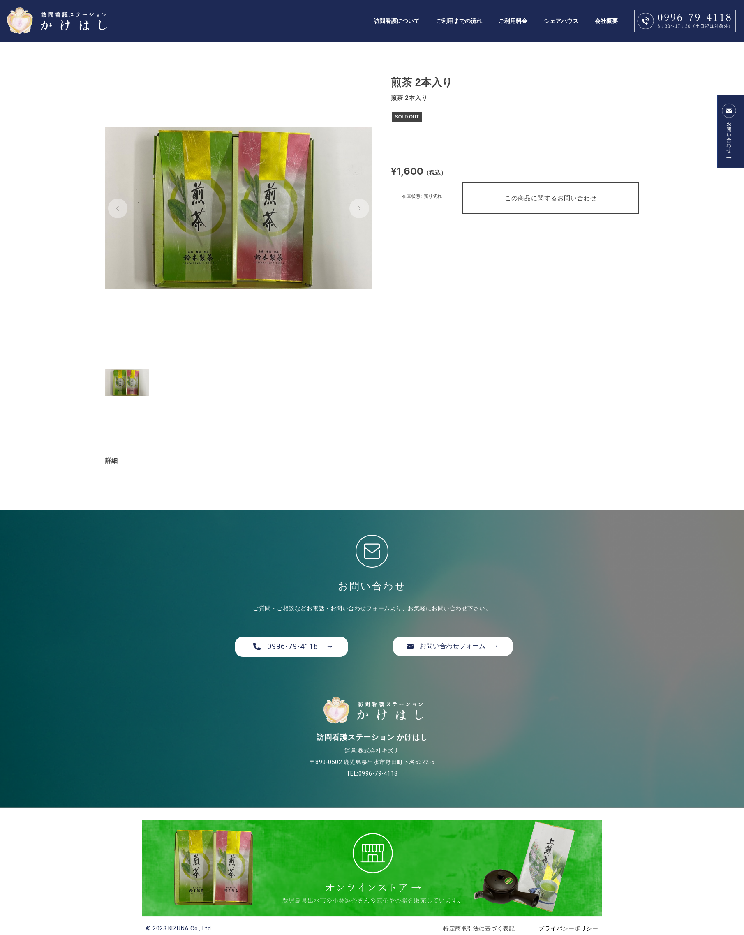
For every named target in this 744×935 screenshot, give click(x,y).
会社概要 (606, 21)
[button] (118, 208)
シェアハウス (561, 21)
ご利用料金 (513, 21)
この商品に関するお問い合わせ (551, 197)
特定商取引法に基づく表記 (479, 928)
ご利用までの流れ (459, 21)
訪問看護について (397, 21)
